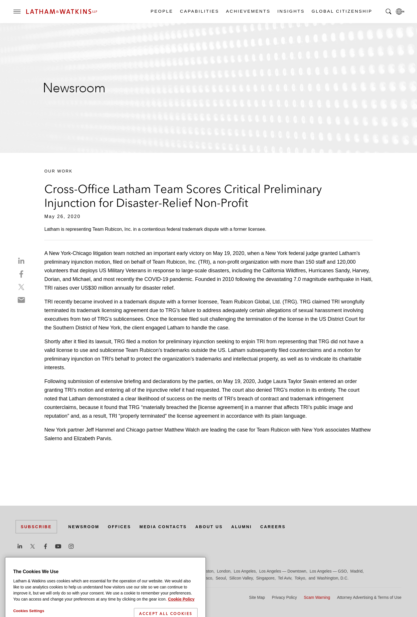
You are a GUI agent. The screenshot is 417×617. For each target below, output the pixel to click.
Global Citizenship (342, 11)
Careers (273, 526)
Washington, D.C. (332, 578)
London (223, 571)
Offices (119, 526)
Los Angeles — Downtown (282, 571)
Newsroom (83, 526)
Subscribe (36, 526)
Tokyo (300, 578)
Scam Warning (317, 597)
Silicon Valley (241, 578)
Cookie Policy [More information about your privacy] (181, 613)
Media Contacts (163, 526)
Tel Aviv (284, 578)
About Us (209, 526)
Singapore (265, 578)
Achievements (248, 11)
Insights (290, 11)
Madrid (356, 571)
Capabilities (199, 11)
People (162, 11)
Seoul (221, 578)
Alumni (241, 526)
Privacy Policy (284, 597)
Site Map (257, 597)
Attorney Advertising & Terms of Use (369, 597)
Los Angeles (245, 571)
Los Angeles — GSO (328, 571)
